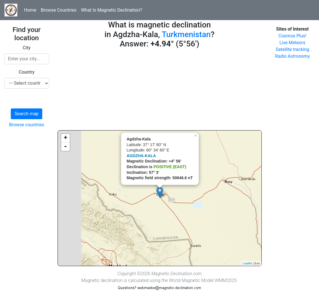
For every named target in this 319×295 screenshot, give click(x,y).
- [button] (65, 146)
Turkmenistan (186, 34)
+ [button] (65, 138)
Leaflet (247, 263)
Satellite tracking (292, 49)
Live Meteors (292, 42)
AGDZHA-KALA (141, 155)
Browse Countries (59, 10)
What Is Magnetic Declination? (111, 10)
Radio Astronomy (292, 56)
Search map (26, 113)
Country (27, 72)
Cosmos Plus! (292, 36)
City (26, 47)
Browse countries (26, 124)
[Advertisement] (160, 90)
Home (30, 10)
